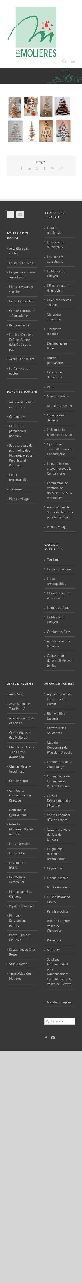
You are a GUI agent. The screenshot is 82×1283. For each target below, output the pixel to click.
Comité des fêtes (58, 632)
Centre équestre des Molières (20, 735)
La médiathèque (58, 607)
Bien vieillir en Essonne (57, 716)
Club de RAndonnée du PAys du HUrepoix (59, 747)
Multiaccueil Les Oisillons (20, 894)
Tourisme (15, 489)
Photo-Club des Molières (19, 937)
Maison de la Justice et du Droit (59, 432)
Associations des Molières (58, 643)
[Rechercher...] (60, 1021)
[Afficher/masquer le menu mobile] (73, 61)
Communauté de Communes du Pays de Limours (58, 781)
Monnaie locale (57, 878)
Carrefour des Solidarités (56, 730)
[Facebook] (10, 214)
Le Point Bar (17, 853)
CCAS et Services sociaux (59, 302)
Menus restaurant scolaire (21, 289)
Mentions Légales (59, 1002)
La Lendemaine (19, 844)
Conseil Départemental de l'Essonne (59, 801)
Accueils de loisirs (21, 359)
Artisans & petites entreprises (21, 404)
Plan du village (19, 499)
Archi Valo (16, 694)
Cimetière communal (54, 317)
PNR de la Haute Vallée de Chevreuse (58, 926)
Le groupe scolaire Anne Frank (22, 274)
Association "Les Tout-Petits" (20, 706)
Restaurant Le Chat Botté (22, 952)
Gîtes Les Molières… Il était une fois (21, 829)
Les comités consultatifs (55, 259)
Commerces (17, 416)
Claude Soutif (18, 781)
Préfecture (54, 940)
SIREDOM (53, 950)
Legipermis (54, 868)
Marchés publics (58, 396)
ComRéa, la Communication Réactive (20, 795)
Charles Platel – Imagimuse (20, 768)
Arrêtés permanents (55, 360)
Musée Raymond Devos (58, 899)
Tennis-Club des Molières (20, 975)
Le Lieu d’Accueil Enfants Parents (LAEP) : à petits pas (21, 342)
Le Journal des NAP (22, 263)
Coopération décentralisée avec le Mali (60, 660)
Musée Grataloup (58, 887)
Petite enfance (19, 325)
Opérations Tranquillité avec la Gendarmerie (60, 449)
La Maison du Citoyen (56, 273)
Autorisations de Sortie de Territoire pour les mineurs (60, 512)
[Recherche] (47, 1021)
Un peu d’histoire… (60, 569)
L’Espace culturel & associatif (58, 288)
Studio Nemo (18, 964)
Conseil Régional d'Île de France (58, 817)
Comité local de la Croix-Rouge (59, 764)
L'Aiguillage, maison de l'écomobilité (56, 854)
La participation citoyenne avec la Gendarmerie (59, 469)
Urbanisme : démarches (55, 374)
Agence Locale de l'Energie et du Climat (59, 699)
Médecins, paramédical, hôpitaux (17, 431)
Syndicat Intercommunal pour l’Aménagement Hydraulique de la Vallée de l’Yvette (59, 971)
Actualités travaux (59, 406)
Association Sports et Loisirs (22, 720)
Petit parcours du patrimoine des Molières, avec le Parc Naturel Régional (21, 455)
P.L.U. (50, 387)
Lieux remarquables (18, 477)
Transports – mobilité (55, 331)
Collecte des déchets (55, 417)
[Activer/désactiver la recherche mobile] (64, 61)
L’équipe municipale (54, 230)
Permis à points (57, 911)
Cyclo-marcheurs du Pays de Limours (58, 834)
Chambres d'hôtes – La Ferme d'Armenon (21, 752)
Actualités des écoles (19, 250)
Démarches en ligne (57, 345)
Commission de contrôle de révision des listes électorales (59, 490)
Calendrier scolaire (22, 301)
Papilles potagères (21, 906)
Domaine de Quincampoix (18, 812)
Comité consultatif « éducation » (22, 313)
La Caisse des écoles (18, 371)
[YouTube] (20, 214)
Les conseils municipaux (55, 244)
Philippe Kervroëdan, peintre (17, 920)
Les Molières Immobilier (18, 879)
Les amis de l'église (17, 865)
